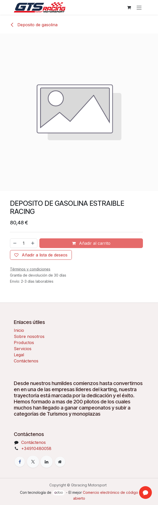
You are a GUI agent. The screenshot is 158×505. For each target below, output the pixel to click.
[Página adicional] (60, 462)
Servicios (22, 348)
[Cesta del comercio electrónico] (129, 7)
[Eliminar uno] (14, 243)
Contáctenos (26, 360)
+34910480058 (36, 448)
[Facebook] (20, 462)
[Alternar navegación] (139, 7)
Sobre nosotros (29, 336)
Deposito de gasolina (34, 24)
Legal (19, 354)
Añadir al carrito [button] (91, 243)
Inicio (19, 330)
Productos (24, 342)
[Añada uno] (33, 243)
